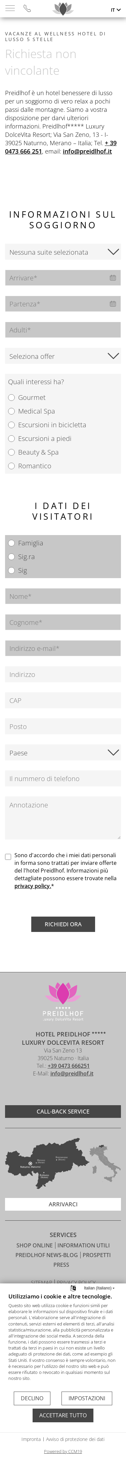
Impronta (31, 1439)
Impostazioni (87, 1398)
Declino (32, 1398)
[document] (63, 1341)
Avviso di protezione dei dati (75, 1439)
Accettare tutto (63, 1415)
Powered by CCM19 (63, 1451)
